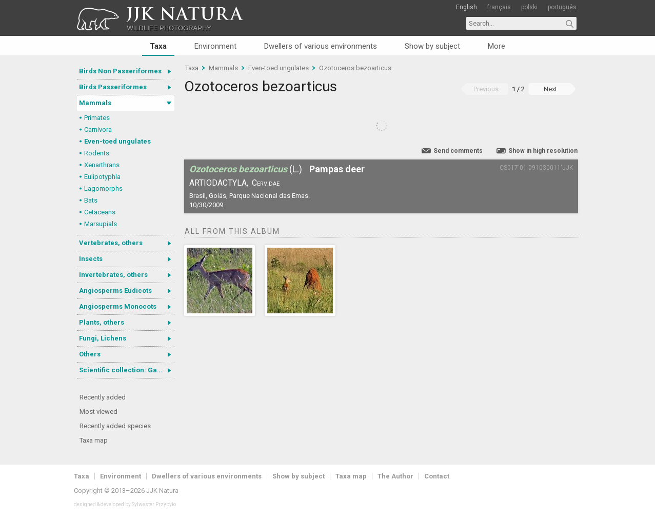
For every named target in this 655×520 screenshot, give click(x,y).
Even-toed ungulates (117, 141)
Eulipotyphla (102, 177)
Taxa (158, 46)
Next (550, 89)
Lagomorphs (103, 188)
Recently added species (115, 426)
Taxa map (94, 440)
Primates (97, 118)
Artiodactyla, (218, 183)
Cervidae (266, 183)
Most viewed (98, 411)
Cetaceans (99, 212)
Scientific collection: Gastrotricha (126, 370)
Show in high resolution (543, 151)
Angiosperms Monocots (117, 306)
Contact (436, 476)
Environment (215, 46)
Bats (90, 200)
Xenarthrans (102, 165)
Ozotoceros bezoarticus (355, 68)
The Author (395, 476)
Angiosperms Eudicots (115, 290)
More (496, 46)
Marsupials (100, 224)
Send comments (458, 151)
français (499, 7)
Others (90, 354)
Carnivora (98, 129)
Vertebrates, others (111, 243)
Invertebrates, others (113, 274)
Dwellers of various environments (320, 46)
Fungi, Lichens (102, 338)
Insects (91, 259)
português (562, 7)
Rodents (96, 153)
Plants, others (101, 322)
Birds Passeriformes (113, 87)
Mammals (95, 103)
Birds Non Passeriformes (120, 71)
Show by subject (432, 46)
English (466, 7)
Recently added (103, 397)
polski (529, 7)
